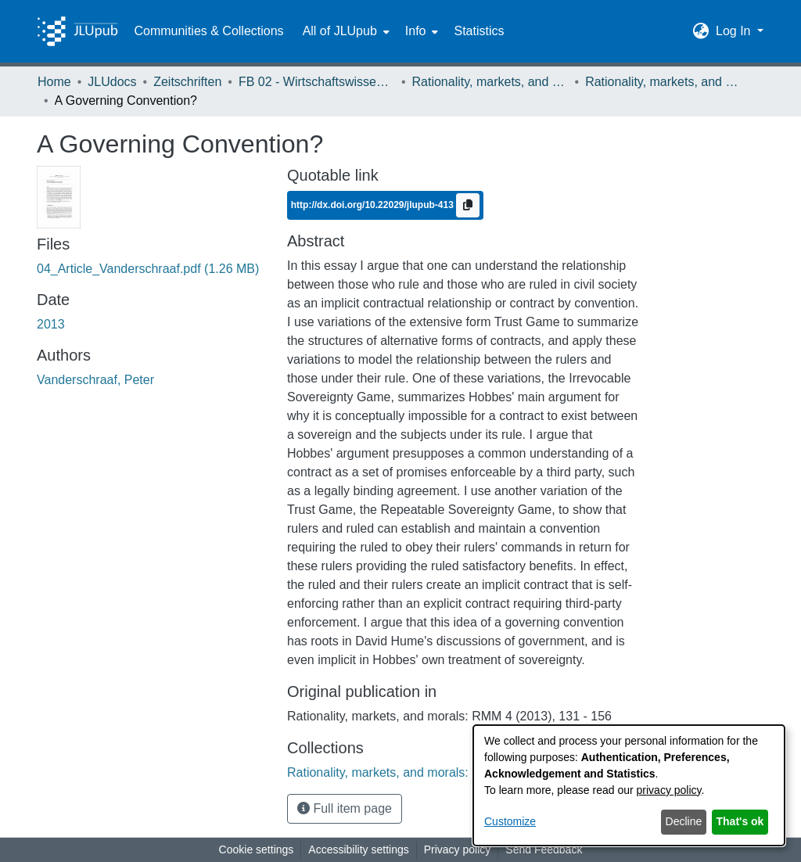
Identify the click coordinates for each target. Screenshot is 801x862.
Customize (510, 821)
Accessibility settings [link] (358, 849)
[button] (701, 31)
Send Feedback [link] (543, 849)
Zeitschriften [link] (187, 81)
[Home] (77, 31)
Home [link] (54, 81)
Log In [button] (735, 31)
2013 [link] (51, 324)
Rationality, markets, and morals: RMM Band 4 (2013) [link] (663, 81)
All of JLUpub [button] (340, 31)
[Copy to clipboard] (468, 205)
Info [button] (415, 31)
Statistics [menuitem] (479, 31)
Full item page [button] (344, 808)
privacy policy (669, 790)
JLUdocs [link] (112, 81)
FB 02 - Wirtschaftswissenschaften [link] (317, 81)
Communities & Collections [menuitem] (208, 31)
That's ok (740, 821)
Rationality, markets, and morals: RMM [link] (490, 81)
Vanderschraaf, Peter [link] (95, 379)
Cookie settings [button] (256, 849)
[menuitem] (345, 31)
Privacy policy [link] (457, 849)
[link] (148, 268)
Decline (684, 821)
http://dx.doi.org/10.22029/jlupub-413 (373, 204)
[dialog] (628, 785)
